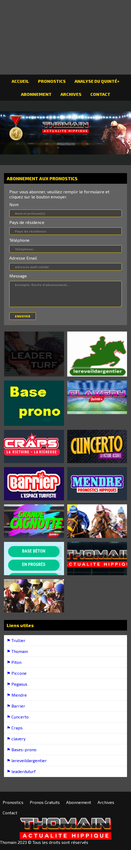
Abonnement (36, 94)
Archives (71, 94)
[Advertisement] (65, 37)
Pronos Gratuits (45, 802)
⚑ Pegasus (17, 683)
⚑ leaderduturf (21, 771)
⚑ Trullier (16, 640)
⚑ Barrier (16, 705)
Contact (100, 94)
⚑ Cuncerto (18, 716)
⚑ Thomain (17, 651)
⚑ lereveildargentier (27, 760)
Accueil (20, 81)
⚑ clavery (16, 738)
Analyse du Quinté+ (97, 81)
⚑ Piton (14, 662)
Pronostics (52, 81)
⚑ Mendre (17, 694)
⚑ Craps (15, 727)
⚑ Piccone (17, 673)
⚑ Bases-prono (21, 749)
